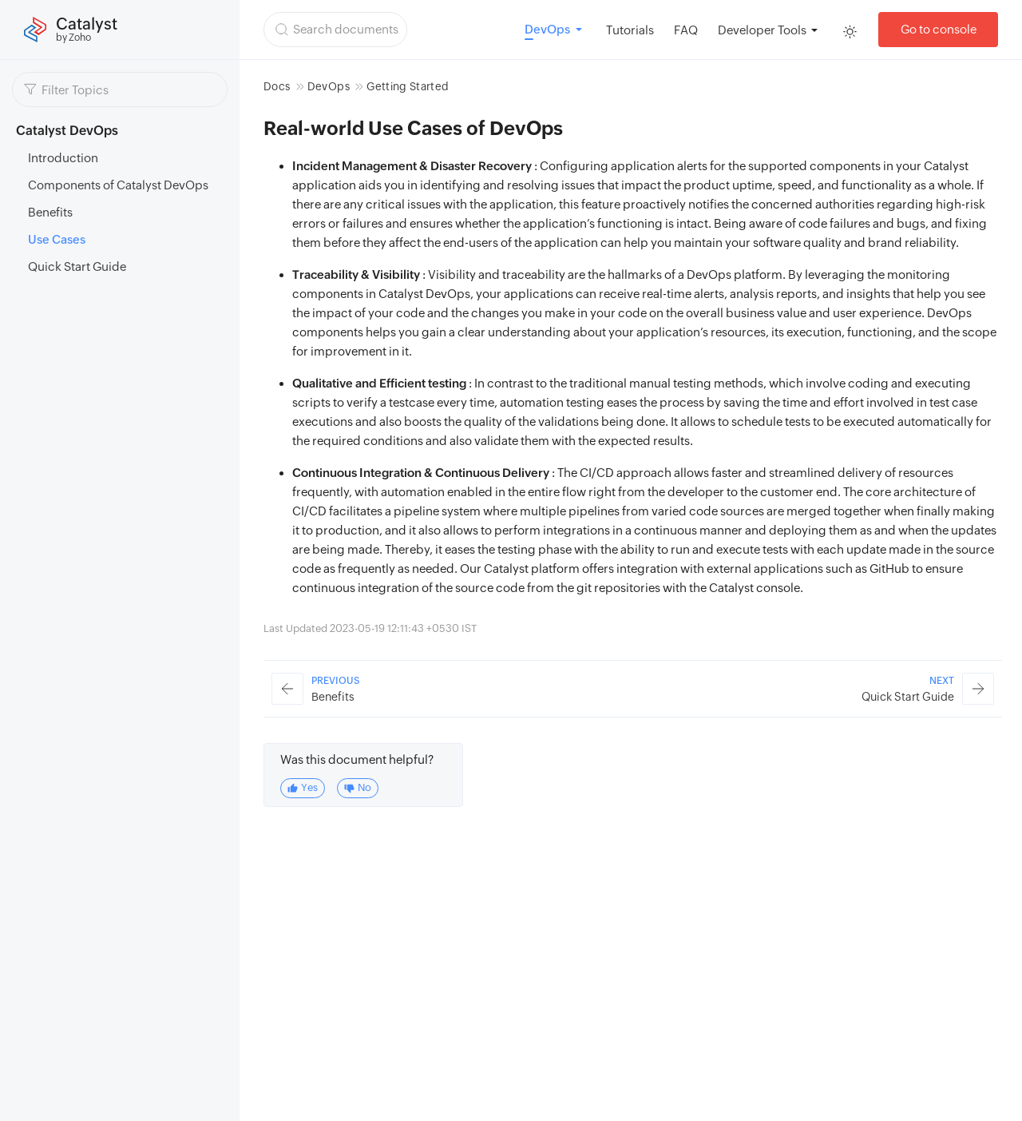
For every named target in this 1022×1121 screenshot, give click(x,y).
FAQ (686, 30)
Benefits (50, 212)
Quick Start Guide (77, 266)
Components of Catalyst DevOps (118, 185)
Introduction (63, 158)
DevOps (328, 86)
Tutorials (630, 30)
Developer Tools (762, 30)
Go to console (938, 29)
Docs (276, 86)
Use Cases (56, 239)
